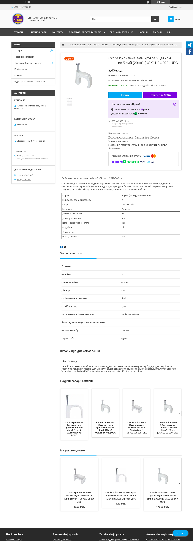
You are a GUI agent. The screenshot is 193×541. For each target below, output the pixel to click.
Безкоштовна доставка (118, 133)
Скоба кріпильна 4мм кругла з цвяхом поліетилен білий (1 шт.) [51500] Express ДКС (121, 495)
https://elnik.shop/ (25, 175)
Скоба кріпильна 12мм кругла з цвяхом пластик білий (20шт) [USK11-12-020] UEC (168, 427)
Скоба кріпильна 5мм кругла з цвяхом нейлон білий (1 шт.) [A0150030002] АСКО (74, 429)
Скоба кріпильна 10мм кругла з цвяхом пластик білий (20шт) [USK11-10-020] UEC (105, 427)
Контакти (57, 32)
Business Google (14, 540)
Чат (180, 533)
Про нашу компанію (121, 32)
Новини (143, 32)
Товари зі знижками (24, 57)
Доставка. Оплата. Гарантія (85, 32)
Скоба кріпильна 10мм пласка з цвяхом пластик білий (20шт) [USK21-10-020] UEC (136, 427)
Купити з (160, 95)
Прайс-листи (39, 32)
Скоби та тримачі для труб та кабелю (89, 44)
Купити (125, 95)
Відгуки (157, 32)
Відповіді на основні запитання (30, 81)
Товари (18, 32)
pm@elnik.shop (24, 179)
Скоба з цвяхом (118, 44)
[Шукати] (155, 19)
